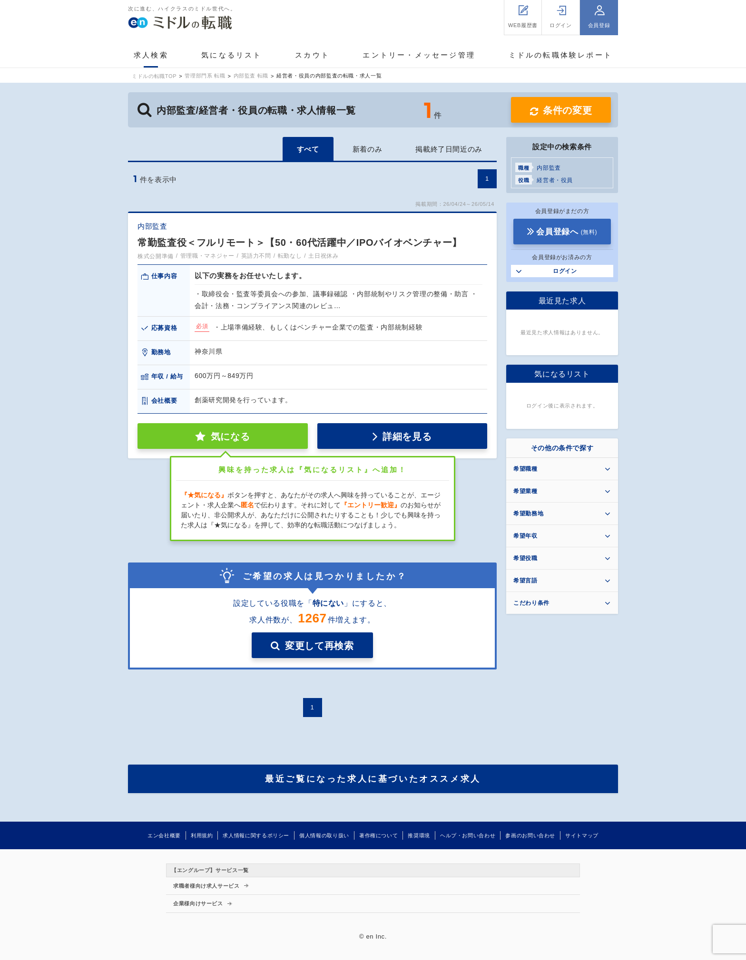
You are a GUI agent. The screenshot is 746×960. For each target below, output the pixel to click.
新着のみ (368, 149)
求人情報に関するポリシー (256, 835)
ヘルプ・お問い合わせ (467, 835)
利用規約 (202, 835)
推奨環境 (419, 835)
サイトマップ (582, 835)
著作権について (378, 835)
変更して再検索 (319, 645)
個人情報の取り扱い (324, 835)
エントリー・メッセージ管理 (419, 55)
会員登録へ (566, 231)
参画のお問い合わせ (530, 835)
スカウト (312, 55)
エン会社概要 (164, 835)
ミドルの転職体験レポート (560, 55)
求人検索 (151, 55)
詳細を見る (407, 436)
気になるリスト (231, 55)
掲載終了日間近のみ (448, 149)
